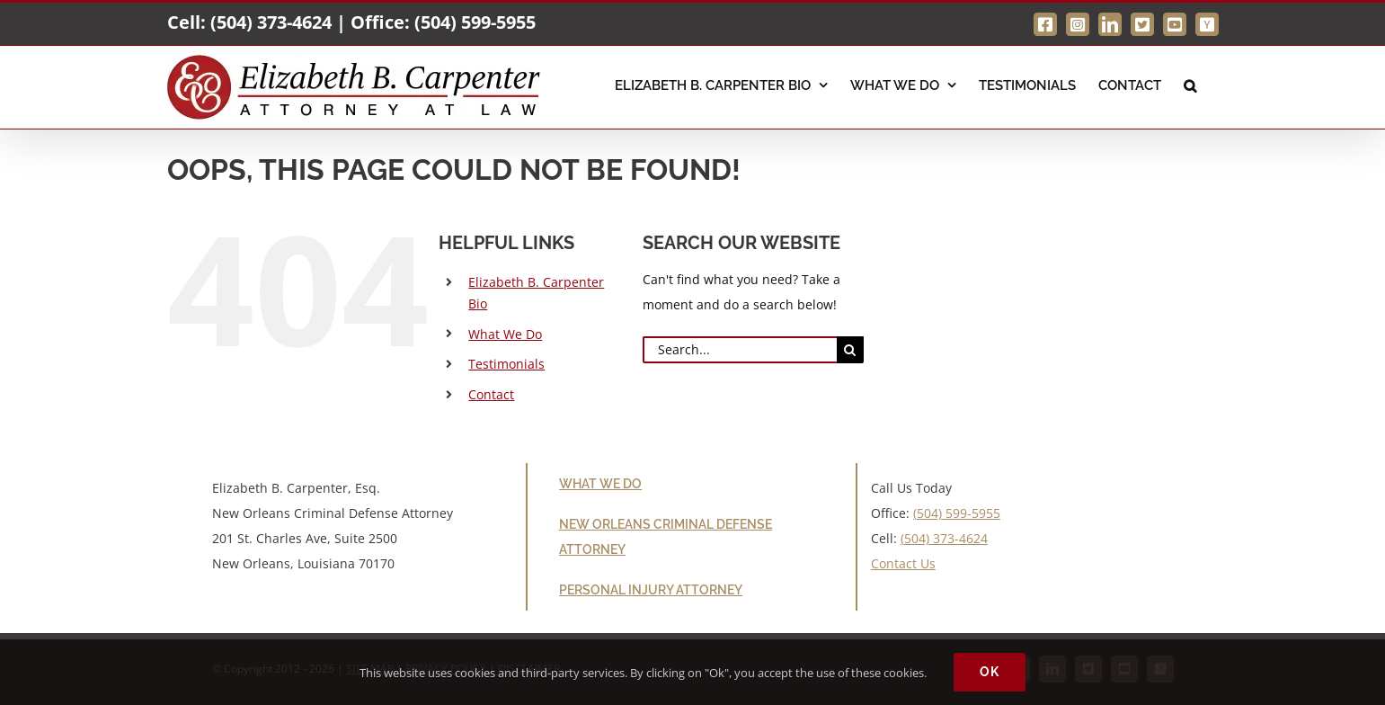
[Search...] (740, 349)
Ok (989, 672)
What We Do (505, 334)
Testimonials (506, 363)
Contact (491, 394)
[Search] (850, 349)
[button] (1190, 83)
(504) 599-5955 (475, 22)
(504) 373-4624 (271, 22)
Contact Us (903, 563)
